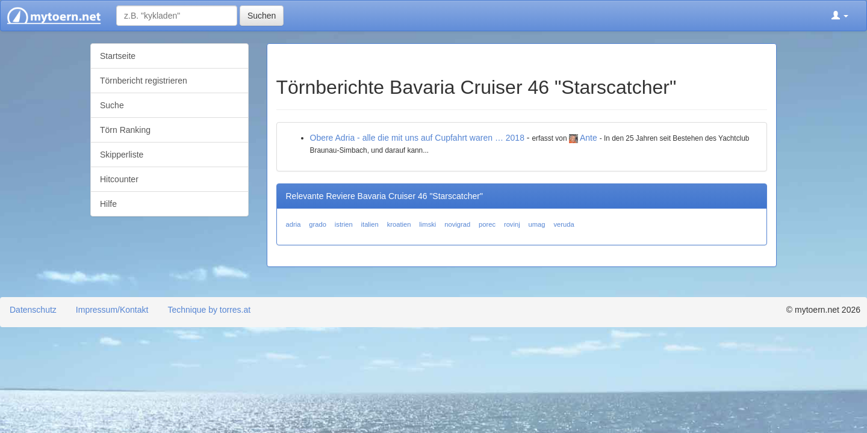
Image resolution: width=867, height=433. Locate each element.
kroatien (399, 224)
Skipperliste (121, 154)
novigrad (457, 224)
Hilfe (108, 204)
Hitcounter (119, 179)
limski (427, 224)
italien (370, 224)
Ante (588, 138)
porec (487, 224)
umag (537, 224)
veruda (563, 224)
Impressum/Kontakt (112, 310)
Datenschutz (33, 310)
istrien (344, 224)
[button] (839, 16)
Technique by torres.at (208, 310)
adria (293, 224)
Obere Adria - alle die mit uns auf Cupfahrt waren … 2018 (417, 138)
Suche (112, 105)
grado (317, 224)
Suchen (261, 15)
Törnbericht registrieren (143, 80)
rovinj (512, 224)
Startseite (117, 56)
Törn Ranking (125, 130)
